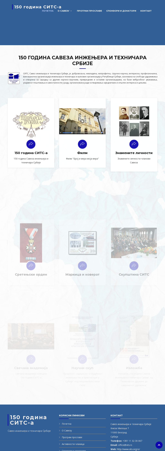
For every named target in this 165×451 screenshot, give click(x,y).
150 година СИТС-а (38, 6)
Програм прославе (89, 10)
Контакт (146, 10)
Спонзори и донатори (121, 10)
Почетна (47, 10)
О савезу (63, 10)
